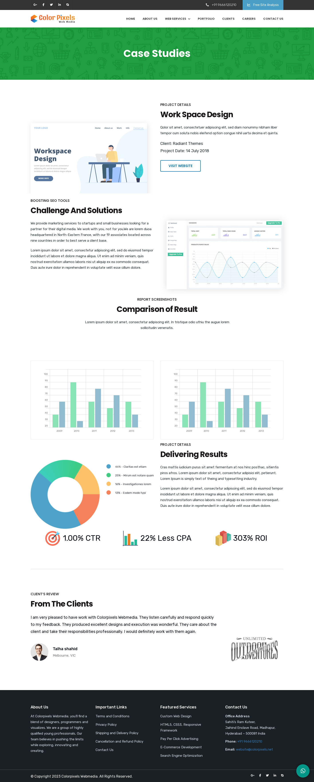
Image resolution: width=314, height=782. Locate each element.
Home (130, 19)
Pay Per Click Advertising (179, 739)
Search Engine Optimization (181, 756)
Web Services (175, 19)
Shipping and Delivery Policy (117, 733)
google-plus (35, 5)
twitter (51, 5)
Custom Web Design (175, 716)
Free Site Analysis (263, 5)
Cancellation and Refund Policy (119, 741)
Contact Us (273, 19)
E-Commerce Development (181, 747)
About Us (150, 19)
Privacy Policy (106, 725)
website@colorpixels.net (254, 749)
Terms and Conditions (113, 716)
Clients (228, 19)
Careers (249, 19)
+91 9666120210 (249, 741)
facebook (43, 5)
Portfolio (206, 19)
